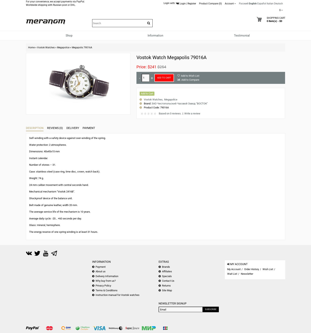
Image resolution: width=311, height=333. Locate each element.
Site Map (167, 290)
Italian (270, 3)
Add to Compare (190, 79)
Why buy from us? (106, 280)
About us (101, 271)
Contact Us (168, 280)
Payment (89, 128)
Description (34, 128)
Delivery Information (107, 276)
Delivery (72, 128)
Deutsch (278, 3)
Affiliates (167, 271)
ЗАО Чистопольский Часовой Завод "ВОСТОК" (180, 103)
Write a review (192, 113)
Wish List (268, 269)
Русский (243, 3)
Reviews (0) (55, 128)
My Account (234, 269)
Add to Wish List (190, 75)
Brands (166, 266)
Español (261, 3)
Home (31, 47)
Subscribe (210, 309)
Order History (251, 269)
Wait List (232, 273)
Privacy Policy (103, 285)
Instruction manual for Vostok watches (117, 294)
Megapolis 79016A (82, 47)
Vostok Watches (46, 47)
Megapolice (63, 47)
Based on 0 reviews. (170, 113)
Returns (166, 285)
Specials (167, 276)
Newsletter (247, 273)
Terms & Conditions (106, 290)
